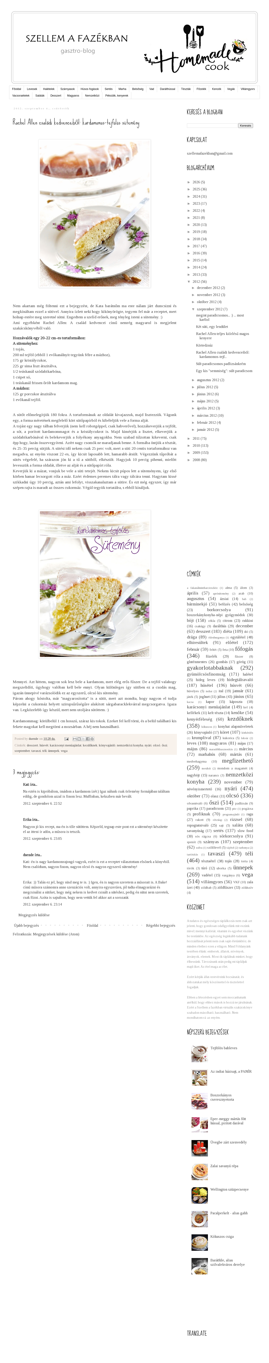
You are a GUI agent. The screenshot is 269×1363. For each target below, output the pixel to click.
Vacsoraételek (20, 95)
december (244, 625)
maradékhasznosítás (221, 749)
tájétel (230, 847)
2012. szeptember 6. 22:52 (42, 803)
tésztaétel (209, 861)
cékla (211, 621)
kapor (210, 702)
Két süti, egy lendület (212, 327)
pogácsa (247, 808)
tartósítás (192, 854)
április (192, 593)
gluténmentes (197, 662)
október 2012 (207, 302)
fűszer (239, 656)
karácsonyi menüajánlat (65, 745)
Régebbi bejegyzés (160, 925)
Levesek (32, 89)
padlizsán (241, 803)
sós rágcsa (203, 836)
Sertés (109, 89)
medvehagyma (197, 761)
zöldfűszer (225, 887)
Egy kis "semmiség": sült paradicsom (224, 371)
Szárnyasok (67, 89)
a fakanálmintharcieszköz (202, 588)
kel (245, 707)
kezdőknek (90, 745)
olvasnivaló (194, 803)
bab (244, 599)
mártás (236, 754)
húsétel (207, 685)
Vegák (231, 89)
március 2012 (207, 415)
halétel (248, 674)
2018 (197, 239)
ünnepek (53, 751)
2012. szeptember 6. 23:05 (42, 838)
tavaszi (36, 751)
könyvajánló (107, 745)
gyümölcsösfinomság (206, 674)
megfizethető (237, 760)
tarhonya (244, 847)
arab (241, 593)
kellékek (193, 713)
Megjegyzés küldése (34, 915)
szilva (199, 847)
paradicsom (215, 808)
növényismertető (199, 789)
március (246, 748)
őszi (164, 745)
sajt (221, 825)
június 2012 (206, 394)
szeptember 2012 (210, 309)
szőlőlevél (214, 847)
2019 (197, 232)
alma (228, 588)
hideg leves (206, 680)
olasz (214, 796)
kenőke (237, 712)
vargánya (228, 875)
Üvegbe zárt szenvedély (228, 1142)
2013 (197, 274)
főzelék (211, 656)
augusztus (195, 598)
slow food (245, 831)
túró (204, 868)
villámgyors (212, 881)
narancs (214, 775)
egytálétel (238, 637)
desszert (32, 745)
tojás (228, 861)
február (193, 649)
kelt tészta (215, 713)
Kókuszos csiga (222, 1236)
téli (44, 751)
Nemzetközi (92, 95)
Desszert (55, 95)
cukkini (247, 621)
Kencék (216, 89)
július (221, 697)
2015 (197, 260)
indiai (209, 691)
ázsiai (224, 599)
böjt (190, 620)
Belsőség (137, 89)
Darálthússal (167, 89)
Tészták (186, 89)
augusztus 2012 (208, 380)
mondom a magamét (232, 768)
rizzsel (236, 819)
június (238, 696)
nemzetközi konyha (130, 745)
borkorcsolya (219, 609)
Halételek (48, 89)
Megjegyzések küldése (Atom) (56, 934)
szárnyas (211, 841)
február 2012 (207, 422)
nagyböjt (193, 775)
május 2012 (206, 401)
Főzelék (201, 89)
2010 (197, 445)
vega (64, 751)
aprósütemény (221, 593)
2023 (197, 203)
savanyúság (195, 831)
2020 (197, 225)
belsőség (246, 604)
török (190, 868)
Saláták (39, 95)
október (193, 796)
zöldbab (206, 887)
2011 (197, 438)
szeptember (22, 751)
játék (190, 697)
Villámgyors (248, 89)
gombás (222, 662)
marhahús (206, 754)
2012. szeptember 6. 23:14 (42, 904)
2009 (197, 452)
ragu (249, 814)
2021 (197, 218)
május (192, 748)
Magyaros (73, 95)
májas (242, 743)
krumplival (201, 737)
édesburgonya (216, 637)
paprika (192, 808)
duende (28, 855)
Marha (122, 89)
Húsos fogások (90, 89)
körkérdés (247, 732)
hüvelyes (193, 691)
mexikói (206, 768)
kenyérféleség (199, 719)
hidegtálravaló (240, 679)
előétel (232, 642)
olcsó (156, 745)
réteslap (217, 820)
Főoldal (16, 89)
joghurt (204, 697)
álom (243, 588)
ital (221, 691)
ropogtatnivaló (198, 825)
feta (225, 649)
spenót (191, 842)
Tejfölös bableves (223, 1048)
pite (234, 808)
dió (246, 631)
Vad (151, 89)
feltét (213, 649)
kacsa (190, 702)
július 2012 (205, 387)
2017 (197, 246)
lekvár (244, 738)
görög (241, 662)
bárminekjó (197, 604)
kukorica (228, 738)
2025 (197, 189)
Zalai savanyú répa (224, 1166)
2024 (197, 196)
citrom (227, 621)
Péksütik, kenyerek (116, 95)
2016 (197, 253)
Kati (26, 784)
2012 (197, 281)
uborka (221, 868)
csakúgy (200, 626)
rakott (200, 820)
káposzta (236, 702)
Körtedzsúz (204, 345)
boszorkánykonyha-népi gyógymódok (216, 615)
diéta (227, 631)
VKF (236, 882)
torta (244, 861)
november (233, 782)
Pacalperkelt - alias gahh (229, 1213)
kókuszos (207, 726)
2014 (197, 267)
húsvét (44, 745)
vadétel (207, 875)
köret (224, 732)
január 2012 (206, 429)
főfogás (244, 649)
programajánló (231, 814)
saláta (237, 825)
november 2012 (209, 295)
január (238, 690)
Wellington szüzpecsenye (229, 1189)
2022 (197, 210)
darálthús (219, 626)
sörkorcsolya (231, 836)
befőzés (224, 604)
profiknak (201, 814)
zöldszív (247, 887)
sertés (218, 830)
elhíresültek (197, 642)
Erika (27, 820)
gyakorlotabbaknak (210, 667)
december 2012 (209, 288)
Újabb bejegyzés (26, 925)
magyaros (218, 743)
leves (192, 743)
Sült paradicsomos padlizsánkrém (221, 364)
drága (192, 637)
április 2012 (206, 408)
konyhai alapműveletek (235, 726)
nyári (148, 745)
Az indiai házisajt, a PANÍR (231, 1071)
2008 (197, 460)
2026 (197, 182)
